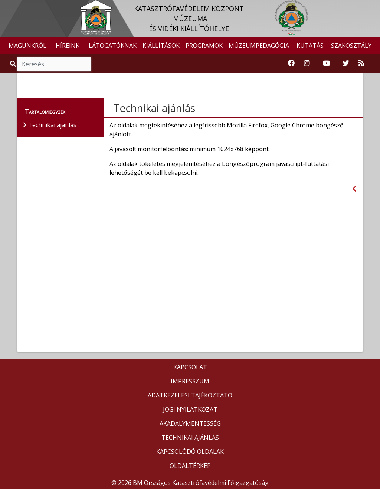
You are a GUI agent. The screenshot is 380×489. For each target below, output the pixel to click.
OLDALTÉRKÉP (190, 466)
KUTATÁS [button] (310, 45)
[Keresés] (54, 64)
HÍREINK (67, 45)
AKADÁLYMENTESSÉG (190, 423)
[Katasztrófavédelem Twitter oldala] (346, 63)
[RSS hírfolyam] (361, 63)
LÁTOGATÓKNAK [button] (113, 45)
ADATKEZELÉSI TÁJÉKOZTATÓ (190, 395)
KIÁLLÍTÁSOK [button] (161, 45)
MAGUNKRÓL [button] (27, 45)
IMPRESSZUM (190, 381)
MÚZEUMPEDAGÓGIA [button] (259, 45)
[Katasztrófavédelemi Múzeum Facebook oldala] (291, 63)
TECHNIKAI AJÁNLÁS (190, 437)
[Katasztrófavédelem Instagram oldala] (307, 63)
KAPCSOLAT (190, 367)
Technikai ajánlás (154, 108)
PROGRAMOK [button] (204, 45)
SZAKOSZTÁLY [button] (351, 45)
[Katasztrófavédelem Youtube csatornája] (326, 63)
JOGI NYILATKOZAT (190, 409)
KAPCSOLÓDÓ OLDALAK (190, 452)
